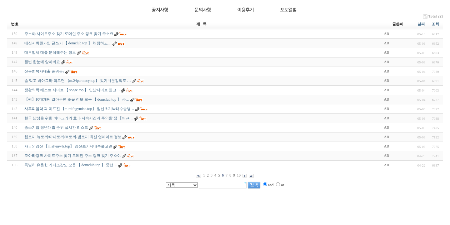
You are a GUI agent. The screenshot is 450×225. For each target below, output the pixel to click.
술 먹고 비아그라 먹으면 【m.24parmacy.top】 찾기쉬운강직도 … (77, 80)
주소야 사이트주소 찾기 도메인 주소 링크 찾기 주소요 (68, 34)
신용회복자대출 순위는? (44, 71)
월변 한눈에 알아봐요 (42, 62)
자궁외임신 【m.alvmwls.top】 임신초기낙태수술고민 (68, 146)
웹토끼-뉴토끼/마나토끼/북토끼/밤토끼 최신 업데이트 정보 (73, 137)
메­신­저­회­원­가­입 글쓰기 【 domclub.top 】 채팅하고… (68, 43)
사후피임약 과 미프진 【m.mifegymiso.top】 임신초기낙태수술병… (79, 109)
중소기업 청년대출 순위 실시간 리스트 (56, 127)
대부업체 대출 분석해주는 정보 (50, 52)
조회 (435, 24)
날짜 (421, 24)
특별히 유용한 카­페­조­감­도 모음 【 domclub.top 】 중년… (70, 165)
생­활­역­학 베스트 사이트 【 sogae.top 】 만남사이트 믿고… (72, 90)
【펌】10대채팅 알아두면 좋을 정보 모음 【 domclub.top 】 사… (76, 99)
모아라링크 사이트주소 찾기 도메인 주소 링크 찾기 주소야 (72, 155)
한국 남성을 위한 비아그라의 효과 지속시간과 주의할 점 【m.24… (78, 118)
